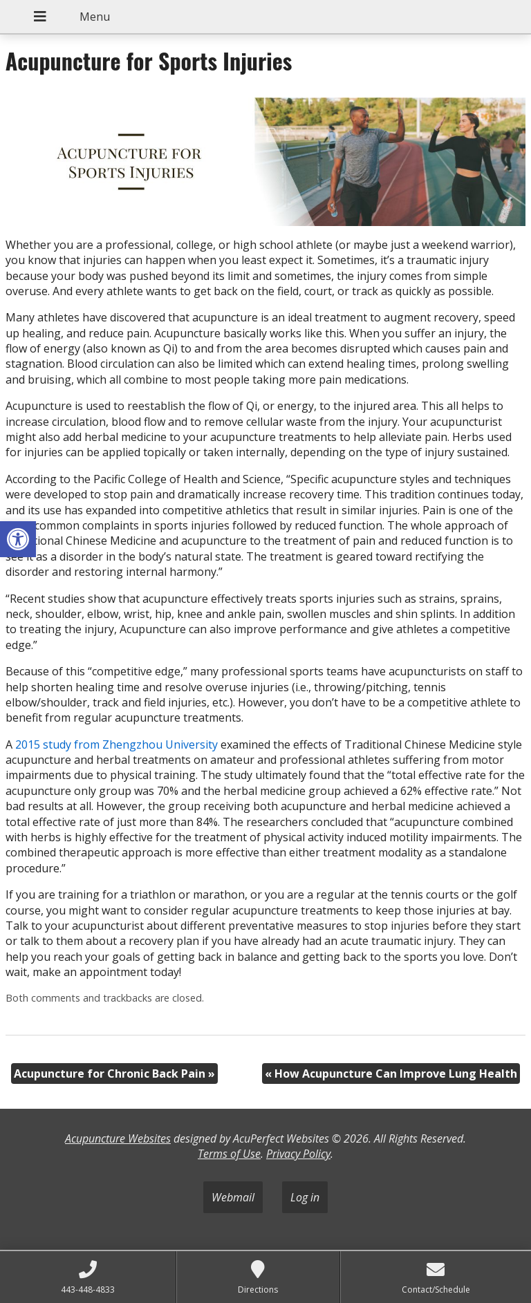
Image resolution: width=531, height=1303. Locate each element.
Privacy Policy (298, 1153)
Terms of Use (229, 1153)
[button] (18, 539)
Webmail (233, 1197)
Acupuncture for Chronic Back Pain (114, 1073)
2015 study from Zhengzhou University (116, 744)
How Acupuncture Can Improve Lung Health (391, 1073)
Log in (304, 1197)
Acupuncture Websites (118, 1138)
